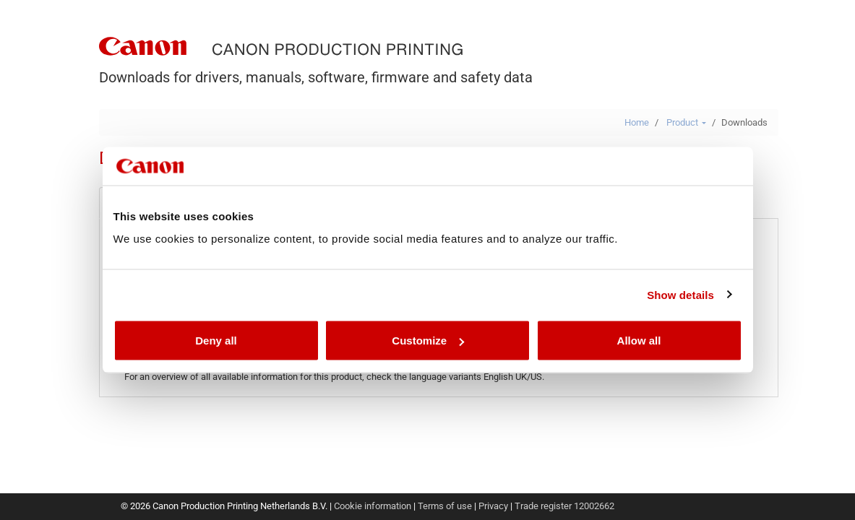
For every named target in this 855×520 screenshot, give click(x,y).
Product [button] (686, 122)
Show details (680, 294)
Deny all (216, 340)
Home (636, 122)
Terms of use (445, 505)
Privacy (493, 505)
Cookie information (372, 505)
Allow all (639, 340)
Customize (428, 340)
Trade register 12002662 (564, 505)
